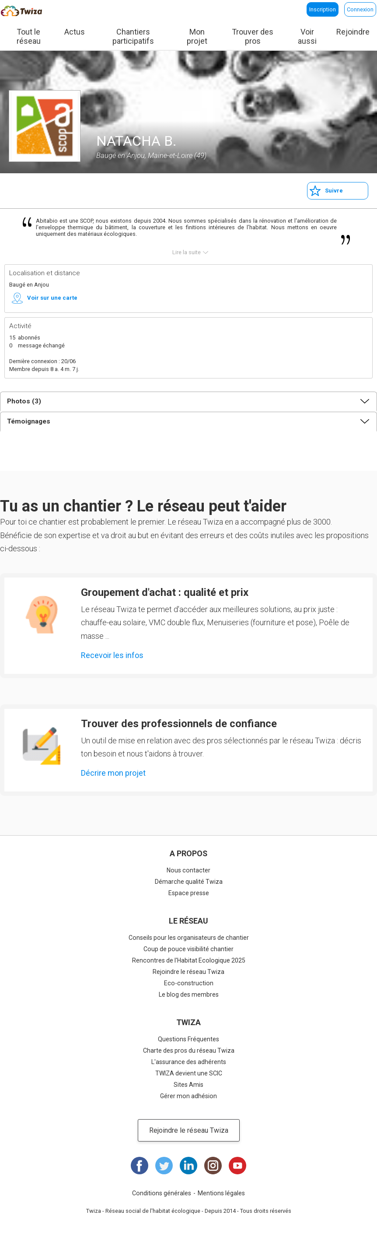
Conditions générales (161, 1193)
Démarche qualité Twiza (189, 881)
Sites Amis (188, 1084)
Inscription (322, 9)
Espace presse (188, 892)
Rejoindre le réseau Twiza (188, 971)
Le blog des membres (189, 994)
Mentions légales (221, 1193)
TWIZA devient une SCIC (188, 1073)
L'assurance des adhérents (188, 1061)
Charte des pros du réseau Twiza (188, 1050)
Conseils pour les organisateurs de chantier (189, 937)
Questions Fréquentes (188, 1039)
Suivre (334, 190)
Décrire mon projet (113, 772)
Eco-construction (188, 983)
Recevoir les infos (112, 655)
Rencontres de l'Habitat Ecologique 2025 (188, 960)
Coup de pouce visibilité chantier (188, 948)
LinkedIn (188, 1165)
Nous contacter (188, 870)
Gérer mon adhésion (188, 1095)
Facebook (139, 1165)
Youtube (237, 1165)
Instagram (213, 1165)
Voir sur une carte (52, 297)
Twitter (164, 1165)
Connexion (360, 9)
